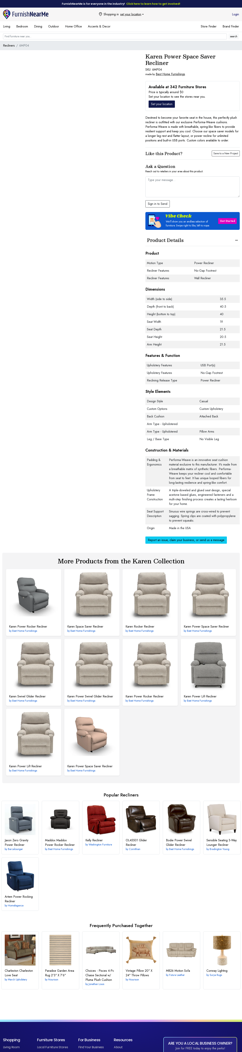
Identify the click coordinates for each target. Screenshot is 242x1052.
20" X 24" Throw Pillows (139, 973)
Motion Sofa (178, 971)
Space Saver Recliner (85, 626)
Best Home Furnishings (170, 74)
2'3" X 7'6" (59, 973)
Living (6, 26)
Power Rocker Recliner (28, 626)
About (118, 1047)
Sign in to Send (157, 204)
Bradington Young (219, 849)
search (233, 36)
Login (235, 14)
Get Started (227, 221)
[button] (192, 221)
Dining (38, 26)
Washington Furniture (100, 844)
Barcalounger (15, 849)
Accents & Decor (99, 26)
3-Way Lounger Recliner (221, 842)
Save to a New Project (225, 153)
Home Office (73, 26)
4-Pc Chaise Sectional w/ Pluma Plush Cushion (99, 975)
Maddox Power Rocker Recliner (60, 842)
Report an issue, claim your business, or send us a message (186, 540)
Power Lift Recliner (200, 696)
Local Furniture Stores (52, 1047)
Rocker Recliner (140, 626)
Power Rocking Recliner (19, 898)
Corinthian (134, 849)
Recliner (94, 840)
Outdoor (53, 26)
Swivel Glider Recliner (27, 696)
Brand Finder (231, 26)
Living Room (11, 1047)
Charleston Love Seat (19, 973)
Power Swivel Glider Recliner (90, 696)
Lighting (216, 971)
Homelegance (15, 905)
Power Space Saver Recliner (206, 626)
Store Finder (208, 26)
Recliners (9, 45)
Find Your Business (91, 1047)
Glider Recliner (136, 842)
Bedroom (22, 26)
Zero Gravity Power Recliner (16, 842)
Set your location (161, 104)
